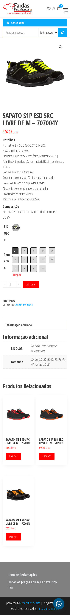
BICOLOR (6, 233)
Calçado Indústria (23, 304)
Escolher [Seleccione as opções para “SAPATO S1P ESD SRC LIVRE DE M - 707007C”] (47, 456)
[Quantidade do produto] (11, 284)
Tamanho (7, 261)
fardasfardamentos (48, 608)
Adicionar (31, 284)
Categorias (17, 23)
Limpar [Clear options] (17, 275)
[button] (60, 47)
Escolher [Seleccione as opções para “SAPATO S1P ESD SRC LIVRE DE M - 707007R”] (13, 456)
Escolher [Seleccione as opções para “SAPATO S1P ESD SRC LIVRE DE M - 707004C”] (13, 537)
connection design (30, 603)
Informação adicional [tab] (19, 325)
